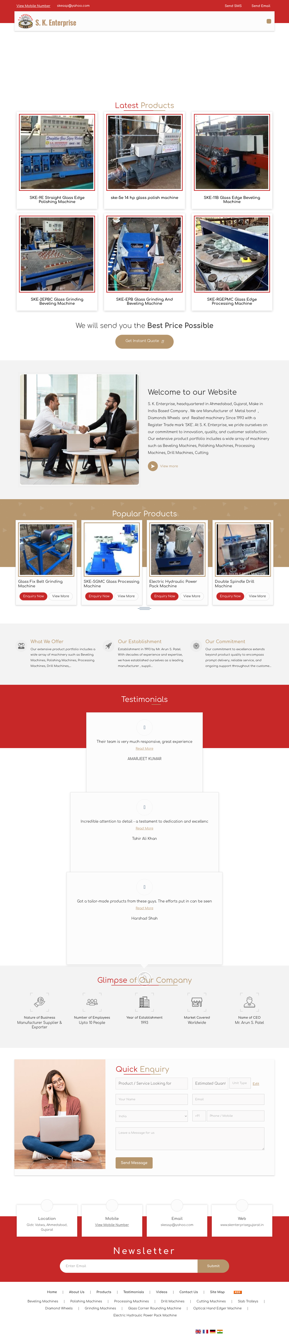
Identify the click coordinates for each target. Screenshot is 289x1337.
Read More (144, 750)
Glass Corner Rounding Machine (154, 1310)
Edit (256, 1086)
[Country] (152, 1118)
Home (52, 1294)
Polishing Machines (86, 1303)
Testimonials (133, 1294)
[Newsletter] (129, 1268)
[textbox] (240, 1085)
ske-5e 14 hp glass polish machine (144, 198)
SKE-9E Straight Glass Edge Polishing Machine (57, 200)
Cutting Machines (211, 1303)
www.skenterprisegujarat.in (242, 1227)
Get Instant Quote (144, 342)
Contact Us (188, 1294)
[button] (33, 6)
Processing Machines (131, 1303)
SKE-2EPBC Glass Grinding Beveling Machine (57, 301)
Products (103, 1294)
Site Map (217, 1294)
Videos (161, 1294)
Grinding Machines (100, 1310)
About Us (76, 1294)
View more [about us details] (169, 466)
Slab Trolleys (248, 1303)
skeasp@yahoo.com (73, 5)
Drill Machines (172, 1303)
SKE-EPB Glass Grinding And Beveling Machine (144, 301)
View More (60, 596)
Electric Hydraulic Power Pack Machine (173, 583)
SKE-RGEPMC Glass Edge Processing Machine (232, 301)
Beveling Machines (43, 1303)
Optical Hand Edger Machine (217, 1310)
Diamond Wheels (59, 1310)
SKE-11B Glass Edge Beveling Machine (232, 200)
